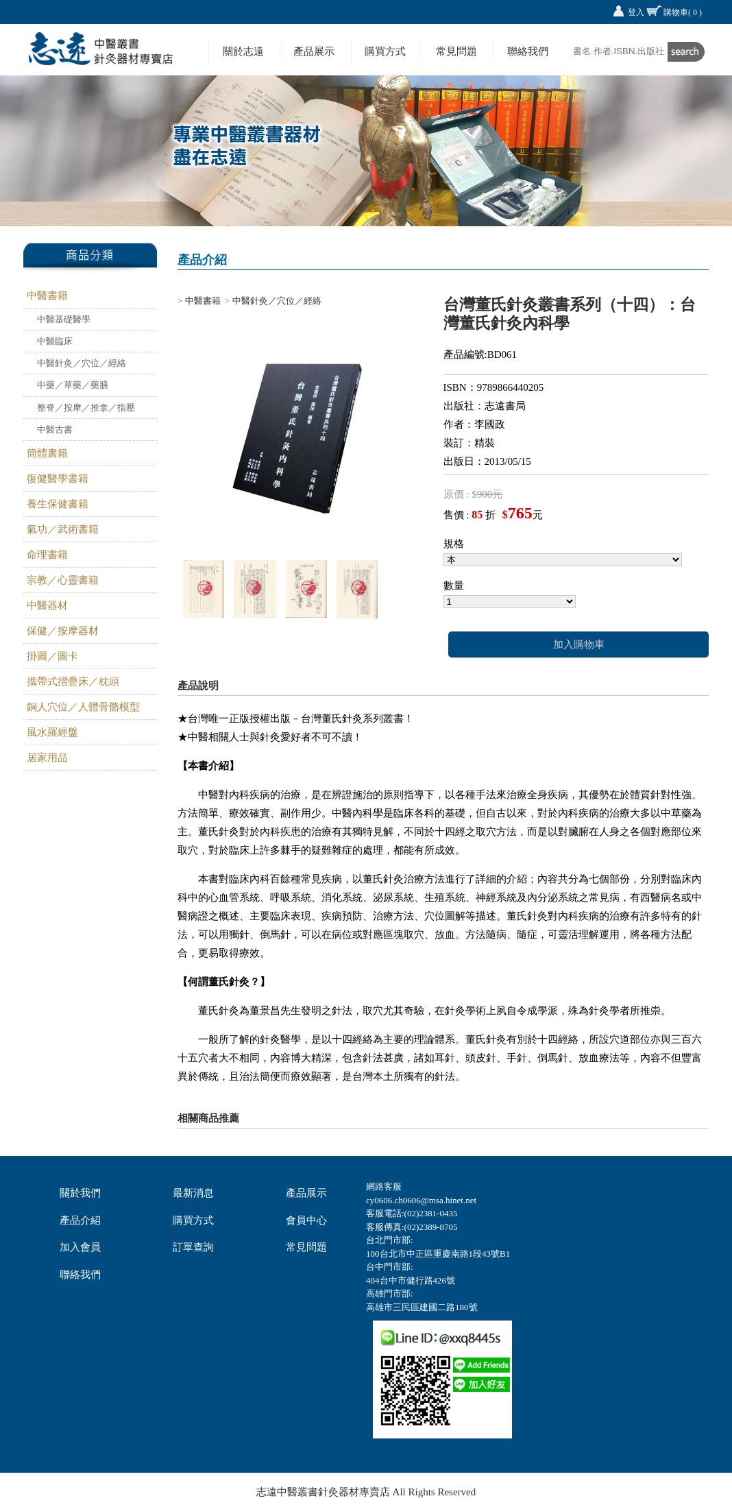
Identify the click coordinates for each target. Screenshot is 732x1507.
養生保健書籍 (57, 503)
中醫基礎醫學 (63, 319)
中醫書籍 (47, 295)
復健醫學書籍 (57, 478)
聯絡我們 (527, 51)
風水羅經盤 (52, 732)
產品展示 (313, 51)
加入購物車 (579, 644)
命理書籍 (47, 554)
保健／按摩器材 (63, 630)
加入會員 (80, 1247)
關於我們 (80, 1192)
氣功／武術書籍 (63, 529)
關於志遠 (243, 51)
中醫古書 (55, 429)
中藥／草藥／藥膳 (72, 385)
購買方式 (385, 51)
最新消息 (193, 1192)
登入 (636, 12)
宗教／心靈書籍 (63, 580)
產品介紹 (80, 1220)
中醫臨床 (55, 341)
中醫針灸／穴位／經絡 (81, 363)
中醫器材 (47, 605)
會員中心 (306, 1220)
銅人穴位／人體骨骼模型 (83, 706)
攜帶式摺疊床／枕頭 (73, 681)
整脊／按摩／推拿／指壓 (86, 407)
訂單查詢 (193, 1247)
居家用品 (47, 757)
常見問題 (456, 51)
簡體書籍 (47, 453)
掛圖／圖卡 (52, 656)
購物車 (682, 12)
